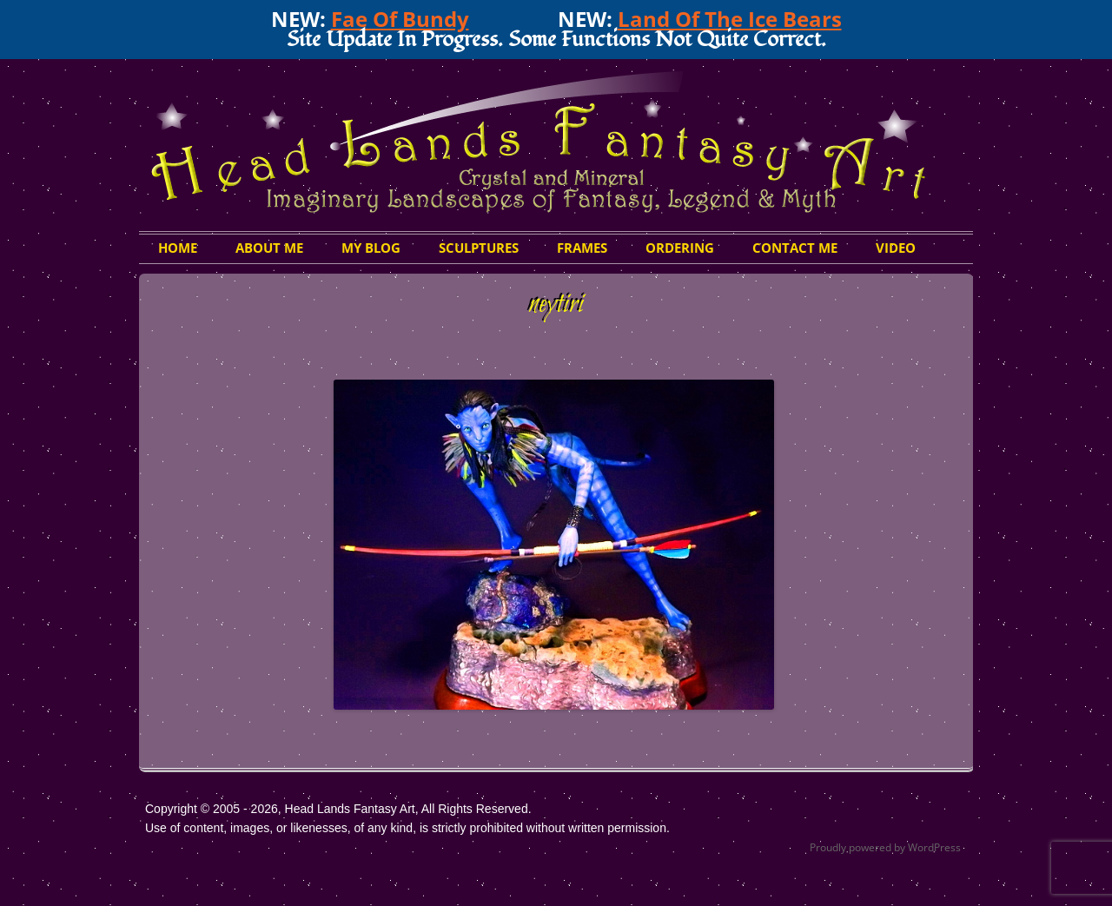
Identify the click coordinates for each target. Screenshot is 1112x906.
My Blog (370, 247)
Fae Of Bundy (400, 18)
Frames (582, 247)
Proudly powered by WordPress (885, 847)
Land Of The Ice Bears (730, 18)
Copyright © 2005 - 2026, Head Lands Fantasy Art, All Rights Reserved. (338, 809)
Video (896, 247)
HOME (177, 247)
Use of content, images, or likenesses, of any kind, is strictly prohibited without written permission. (407, 828)
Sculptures (479, 247)
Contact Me (794, 247)
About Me (269, 247)
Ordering (679, 247)
